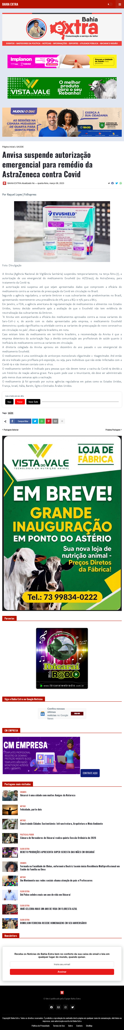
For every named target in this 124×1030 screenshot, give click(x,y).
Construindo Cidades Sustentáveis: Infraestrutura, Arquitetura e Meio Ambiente (61, 823)
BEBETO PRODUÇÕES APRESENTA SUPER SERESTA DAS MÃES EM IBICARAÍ (57, 852)
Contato (79, 1025)
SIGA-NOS (77, 714)
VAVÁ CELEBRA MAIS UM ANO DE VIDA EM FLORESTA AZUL (48, 908)
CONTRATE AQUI (90, 773)
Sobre (70, 1025)
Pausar (20, 401)
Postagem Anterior (11, 429)
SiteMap (89, 1025)
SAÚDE (20, 147)
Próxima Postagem (113, 429)
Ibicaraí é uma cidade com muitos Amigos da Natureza (47, 795)
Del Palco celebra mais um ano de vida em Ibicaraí (45, 894)
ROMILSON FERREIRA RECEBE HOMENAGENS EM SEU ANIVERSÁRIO (53, 923)
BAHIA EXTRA (10, 4)
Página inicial (8, 147)
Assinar (62, 972)
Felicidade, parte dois (31, 809)
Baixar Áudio (33, 401)
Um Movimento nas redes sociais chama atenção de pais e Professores (56, 880)
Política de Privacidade (40, 1025)
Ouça (9, 401)
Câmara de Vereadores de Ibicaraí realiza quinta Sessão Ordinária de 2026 (58, 837)
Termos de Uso (59, 1025)
